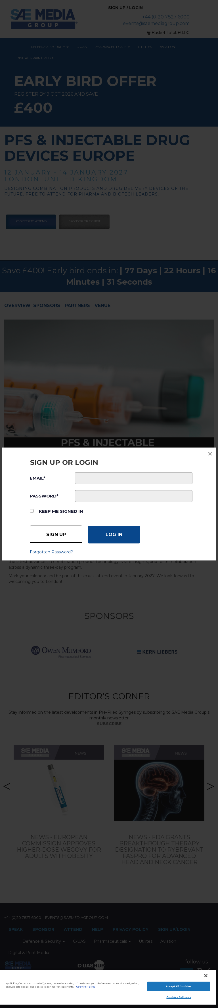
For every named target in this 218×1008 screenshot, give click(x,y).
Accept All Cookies (178, 986)
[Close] (205, 975)
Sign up (56, 534)
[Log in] (114, 534)
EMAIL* (37, 478)
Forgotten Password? (51, 552)
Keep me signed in (61, 511)
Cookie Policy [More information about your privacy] (85, 986)
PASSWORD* (44, 496)
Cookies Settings (178, 997)
